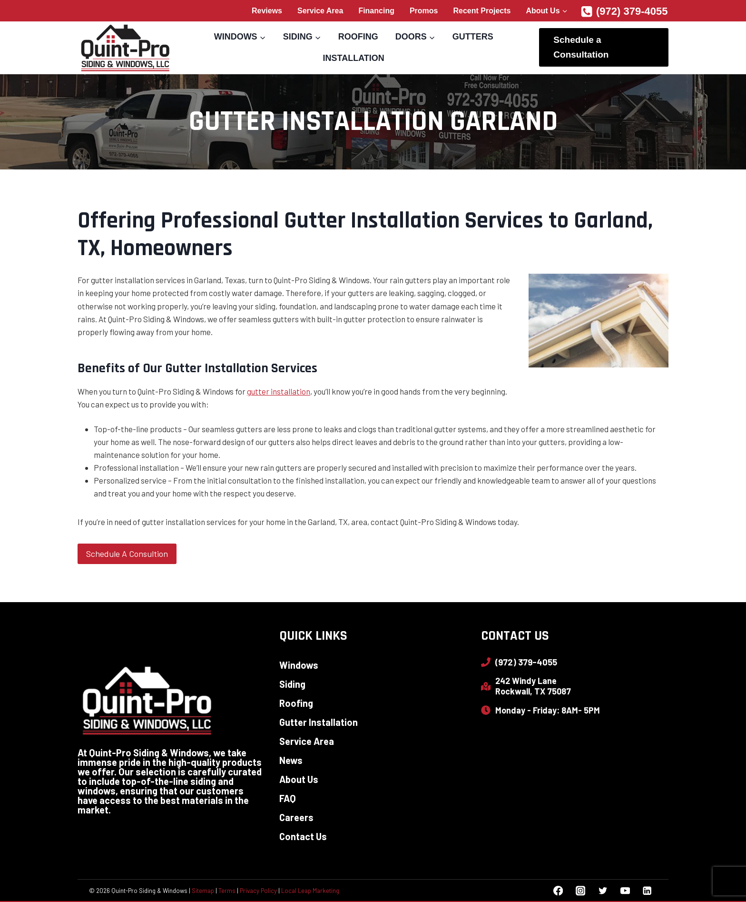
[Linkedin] (647, 891)
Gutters (472, 36)
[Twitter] (602, 891)
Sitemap (203, 890)
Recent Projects (482, 11)
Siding (292, 684)
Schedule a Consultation (581, 47)
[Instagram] (580, 891)
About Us (298, 779)
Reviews (267, 11)
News (291, 760)
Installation (353, 58)
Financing (376, 11)
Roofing (358, 36)
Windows (298, 665)
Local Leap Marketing (310, 890)
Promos (424, 11)
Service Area (320, 11)
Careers (296, 817)
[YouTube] (625, 891)
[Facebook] (558, 891)
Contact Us (303, 836)
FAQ (287, 798)
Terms (227, 890)
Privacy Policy (258, 890)
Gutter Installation (318, 722)
